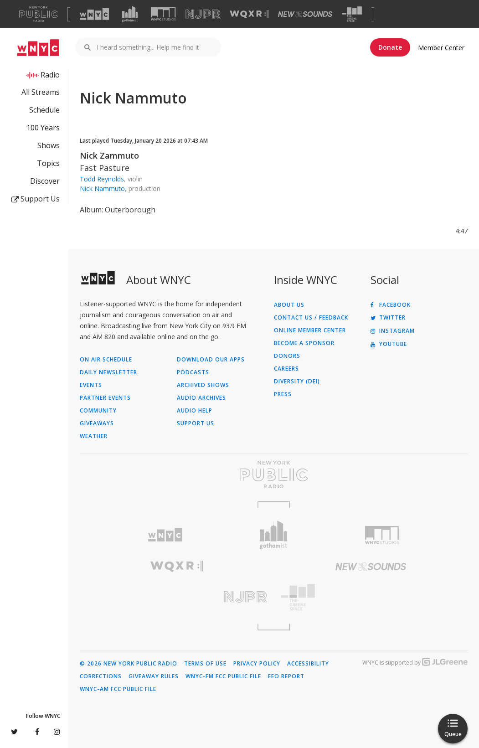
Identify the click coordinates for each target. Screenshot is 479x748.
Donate (390, 47)
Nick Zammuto (109, 155)
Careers (286, 368)
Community (98, 410)
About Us (289, 305)
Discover (45, 181)
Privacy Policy (256, 663)
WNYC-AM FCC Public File (118, 689)
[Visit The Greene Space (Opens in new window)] (352, 14)
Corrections (101, 676)
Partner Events (105, 398)
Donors (287, 356)
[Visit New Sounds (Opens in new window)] (305, 14)
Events (91, 385)
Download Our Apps (211, 359)
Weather (94, 436)
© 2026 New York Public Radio (128, 663)
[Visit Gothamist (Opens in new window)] (129, 14)
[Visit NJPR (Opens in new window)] (203, 14)
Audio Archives (201, 398)
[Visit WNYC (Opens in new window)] (94, 14)
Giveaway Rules (154, 676)
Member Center (441, 47)
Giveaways (97, 423)
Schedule (44, 110)
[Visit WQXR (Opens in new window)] (249, 14)
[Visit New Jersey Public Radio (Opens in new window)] (177, 597)
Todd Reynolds (102, 179)
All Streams (40, 92)
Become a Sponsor (304, 343)
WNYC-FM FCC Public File (223, 676)
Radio (50, 75)
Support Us (35, 199)
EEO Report (286, 676)
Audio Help (194, 410)
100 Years (43, 128)
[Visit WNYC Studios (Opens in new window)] (163, 14)
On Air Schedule (106, 359)
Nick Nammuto (102, 188)
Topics (48, 163)
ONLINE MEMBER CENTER (310, 330)
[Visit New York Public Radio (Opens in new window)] (274, 474)
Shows (48, 145)
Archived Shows (203, 385)
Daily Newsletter (108, 372)
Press (283, 394)
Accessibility (308, 663)
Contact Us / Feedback (311, 317)
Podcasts (193, 372)
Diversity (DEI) (297, 381)
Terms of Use (205, 663)
